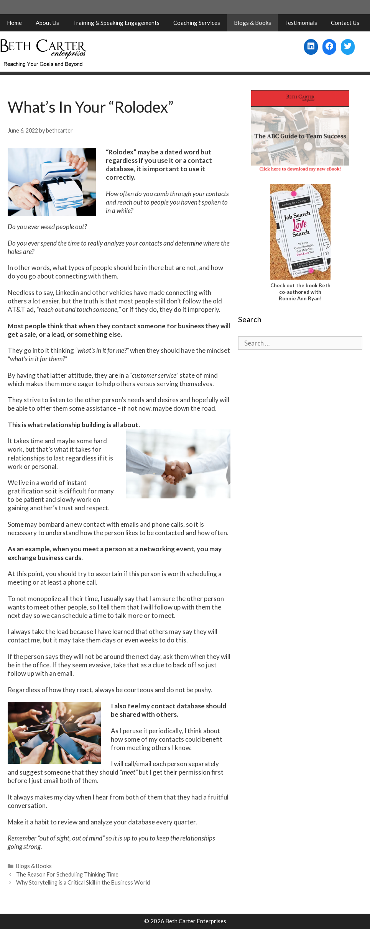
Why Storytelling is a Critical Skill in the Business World (83, 882)
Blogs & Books (252, 22)
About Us (47, 22)
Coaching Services (196, 22)
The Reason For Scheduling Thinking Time (67, 874)
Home (14, 22)
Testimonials (301, 22)
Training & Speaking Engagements (116, 22)
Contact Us (345, 22)
